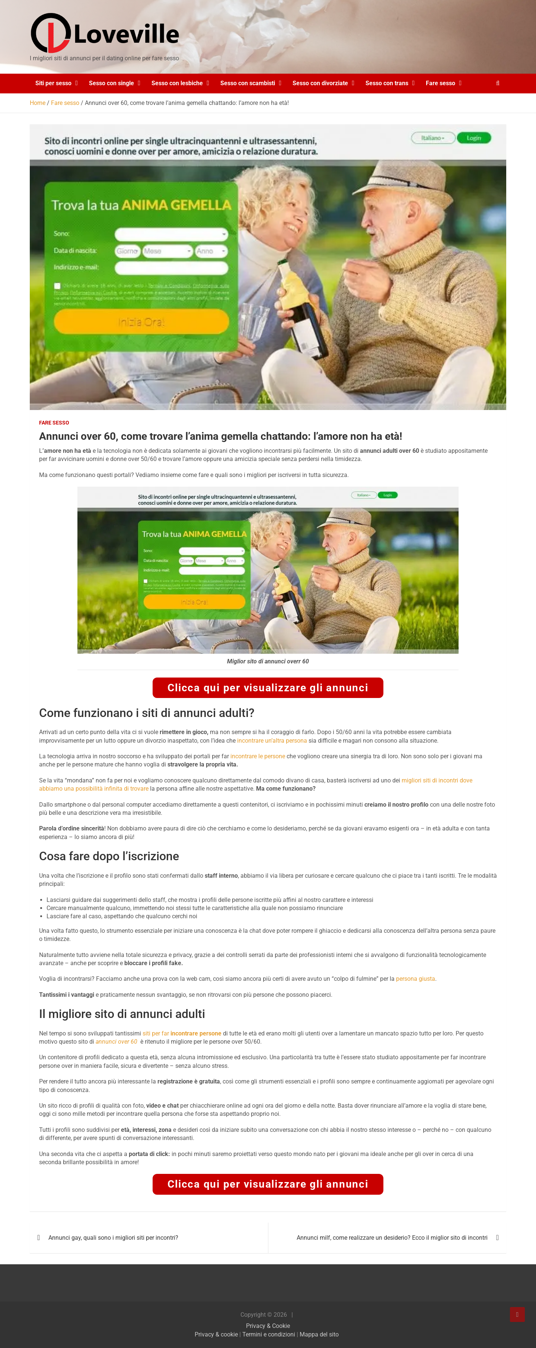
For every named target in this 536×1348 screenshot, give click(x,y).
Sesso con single (111, 83)
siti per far (182, 1033)
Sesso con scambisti (247, 83)
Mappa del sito (319, 1334)
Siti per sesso (53, 83)
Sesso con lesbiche (177, 83)
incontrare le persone (257, 756)
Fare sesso (440, 83)
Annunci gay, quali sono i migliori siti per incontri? (113, 1237)
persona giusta (415, 978)
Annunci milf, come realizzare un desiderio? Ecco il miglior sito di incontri (392, 1237)
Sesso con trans (387, 83)
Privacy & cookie (216, 1334)
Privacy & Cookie (268, 1325)
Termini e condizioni (268, 1334)
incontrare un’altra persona (272, 740)
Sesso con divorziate (320, 83)
